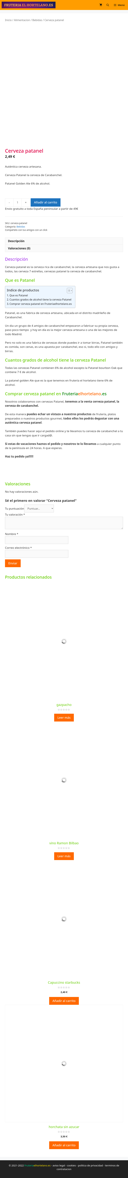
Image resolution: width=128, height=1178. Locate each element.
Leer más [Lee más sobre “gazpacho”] (64, 718)
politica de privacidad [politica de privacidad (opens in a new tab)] (90, 1165)
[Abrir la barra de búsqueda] (107, 5)
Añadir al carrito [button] (64, 1001)
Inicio (8, 20)
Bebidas (37, 20)
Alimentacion (22, 20)
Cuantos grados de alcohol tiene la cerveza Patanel (40, 299)
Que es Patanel (19, 295)
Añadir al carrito (45, 202)
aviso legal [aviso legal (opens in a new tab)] (59, 1165)
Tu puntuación (14, 508)
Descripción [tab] (16, 241)
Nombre (11, 534)
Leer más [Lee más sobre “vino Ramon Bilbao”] (64, 856)
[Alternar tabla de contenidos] (68, 290)
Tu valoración (15, 514)
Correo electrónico (18, 548)
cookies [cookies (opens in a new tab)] (71, 1165)
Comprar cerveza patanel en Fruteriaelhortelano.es (41, 303)
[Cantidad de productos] (17, 202)
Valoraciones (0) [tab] (19, 248)
